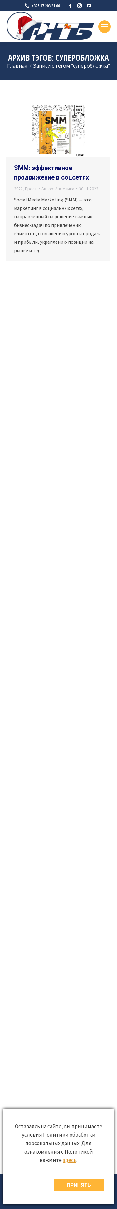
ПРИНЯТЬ (79, 1185)
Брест (31, 188)
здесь (69, 1160)
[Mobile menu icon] (104, 26)
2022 (18, 188)
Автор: (57, 188)
